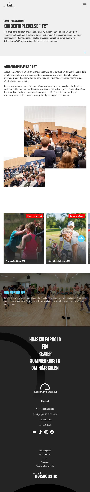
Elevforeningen (45, 454)
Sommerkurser (45, 360)
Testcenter (45, 462)
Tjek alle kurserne (15, 317)
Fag (45, 346)
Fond (45, 458)
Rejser (45, 353)
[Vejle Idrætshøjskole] (9, 4)
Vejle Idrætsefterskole (45, 466)
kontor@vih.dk (45, 425)
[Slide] (81, 238)
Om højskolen (45, 367)
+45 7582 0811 (45, 420)
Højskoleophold (45, 339)
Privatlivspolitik (45, 450)
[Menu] (84, 5)
